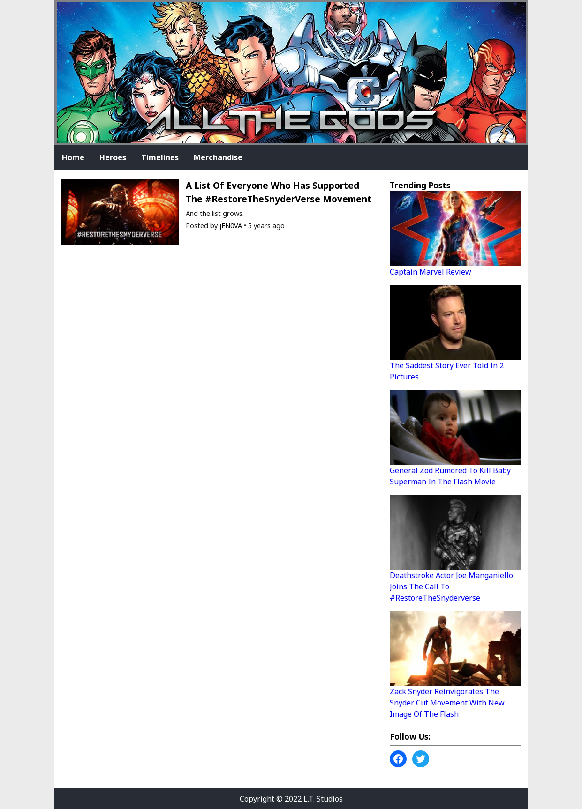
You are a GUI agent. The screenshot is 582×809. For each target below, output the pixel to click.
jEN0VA (230, 225)
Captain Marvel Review (430, 272)
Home (73, 157)
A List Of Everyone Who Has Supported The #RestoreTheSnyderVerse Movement (278, 192)
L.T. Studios (323, 799)
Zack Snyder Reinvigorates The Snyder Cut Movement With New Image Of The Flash (447, 702)
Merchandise (218, 157)
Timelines (160, 157)
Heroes (112, 157)
